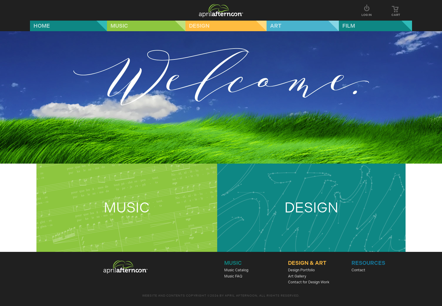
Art (276, 26)
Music (119, 26)
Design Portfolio (301, 270)
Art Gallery (297, 276)
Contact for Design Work (308, 282)
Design (199, 26)
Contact (358, 270)
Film (348, 26)
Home (42, 26)
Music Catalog (236, 270)
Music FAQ (233, 276)
